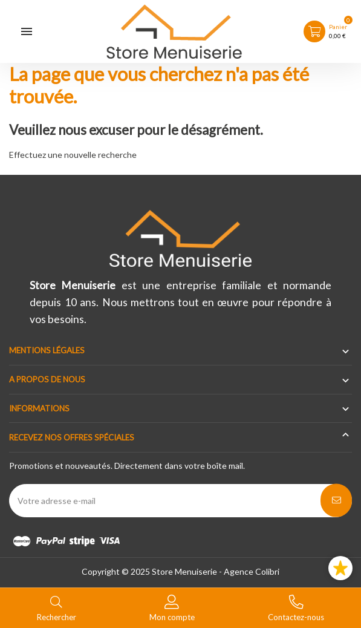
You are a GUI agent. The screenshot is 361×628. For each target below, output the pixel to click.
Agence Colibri (251, 571)
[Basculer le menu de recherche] (56, 607)
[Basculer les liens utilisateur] (172, 607)
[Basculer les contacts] (296, 607)
